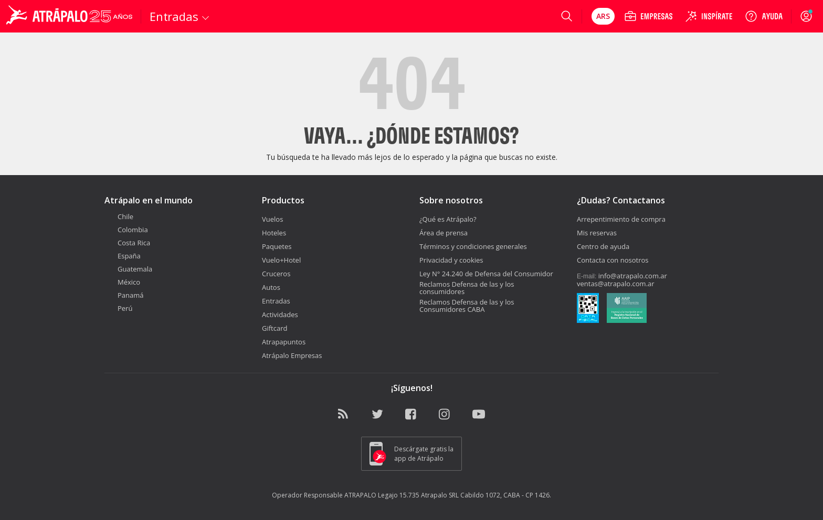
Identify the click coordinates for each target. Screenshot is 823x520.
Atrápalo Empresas (292, 355)
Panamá (124, 295)
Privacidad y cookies (451, 260)
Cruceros (276, 273)
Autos (271, 287)
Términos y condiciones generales (473, 246)
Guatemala (128, 269)
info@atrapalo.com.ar (632, 275)
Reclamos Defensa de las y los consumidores (466, 287)
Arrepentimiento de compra (621, 219)
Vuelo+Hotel (281, 260)
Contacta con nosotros (612, 260)
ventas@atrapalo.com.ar (616, 283)
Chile (118, 216)
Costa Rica (127, 242)
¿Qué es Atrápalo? (448, 219)
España (122, 255)
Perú (118, 308)
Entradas (276, 301)
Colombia (126, 229)
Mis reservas (597, 232)
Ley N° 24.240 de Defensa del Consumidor (486, 273)
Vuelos (272, 219)
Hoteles (274, 232)
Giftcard (274, 328)
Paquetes (276, 246)
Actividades (280, 314)
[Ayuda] (764, 16)
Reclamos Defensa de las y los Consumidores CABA (466, 305)
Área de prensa (443, 232)
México (122, 282)
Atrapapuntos (283, 341)
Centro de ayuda (603, 246)
